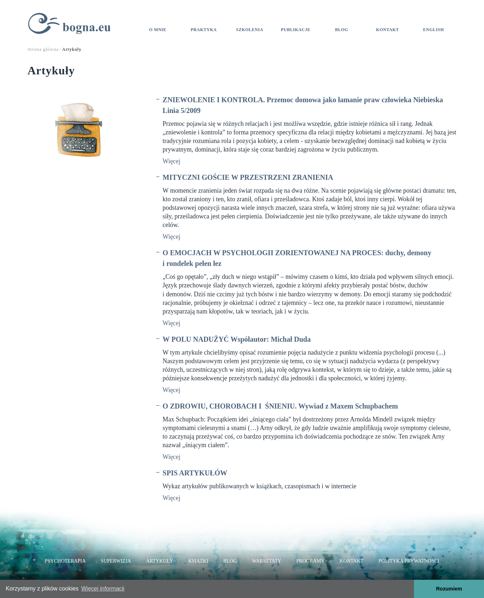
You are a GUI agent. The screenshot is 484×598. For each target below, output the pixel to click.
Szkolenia (249, 29)
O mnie (157, 29)
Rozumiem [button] (449, 589)
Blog (341, 29)
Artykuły (159, 561)
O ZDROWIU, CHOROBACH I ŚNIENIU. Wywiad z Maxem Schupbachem (280, 406)
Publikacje (295, 29)
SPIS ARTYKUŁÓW (195, 473)
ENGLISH (433, 29)
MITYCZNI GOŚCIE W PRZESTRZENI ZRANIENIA (248, 177)
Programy (310, 561)
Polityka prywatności (409, 561)
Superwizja (116, 561)
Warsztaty (266, 561)
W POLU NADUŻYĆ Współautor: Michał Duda (237, 339)
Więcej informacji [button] (102, 588)
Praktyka (204, 29)
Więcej (172, 161)
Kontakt (387, 29)
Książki (198, 561)
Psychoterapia (65, 561)
